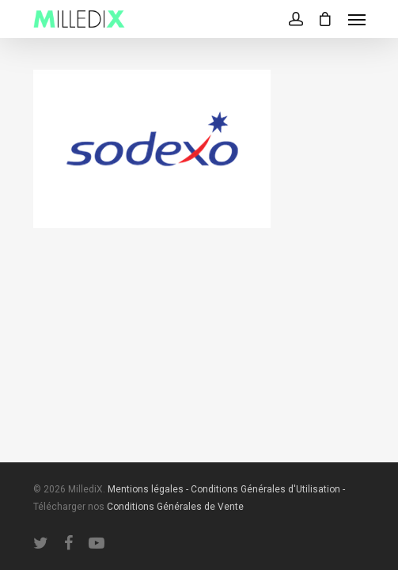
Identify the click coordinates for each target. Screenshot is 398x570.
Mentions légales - (149, 489)
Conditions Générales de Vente (175, 506)
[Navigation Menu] (357, 19)
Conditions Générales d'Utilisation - (268, 489)
